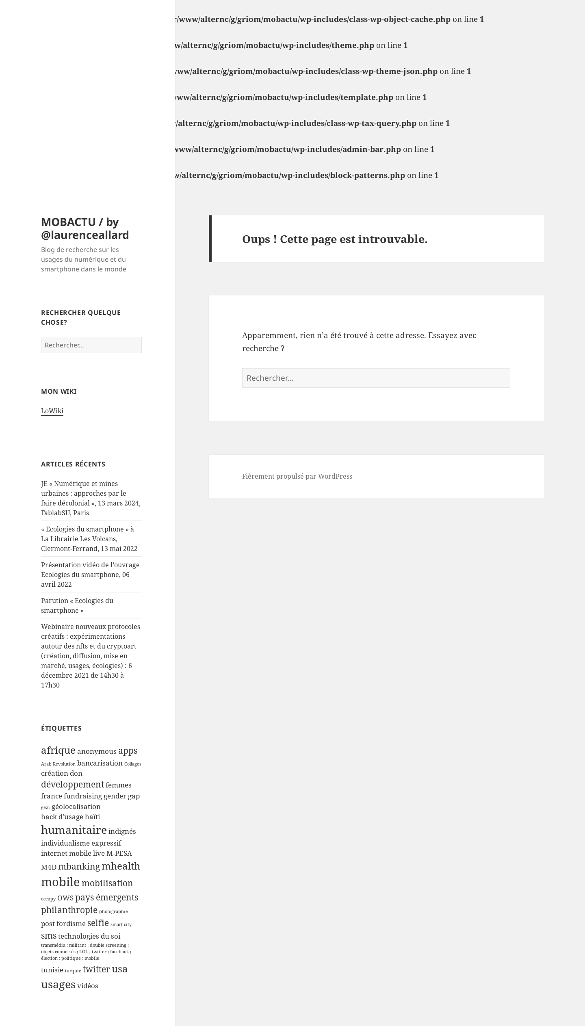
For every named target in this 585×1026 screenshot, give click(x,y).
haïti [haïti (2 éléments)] (92, 816)
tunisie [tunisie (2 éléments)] (52, 969)
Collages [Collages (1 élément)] (132, 764)
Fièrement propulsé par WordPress (297, 476)
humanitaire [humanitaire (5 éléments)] (74, 829)
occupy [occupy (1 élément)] (48, 899)
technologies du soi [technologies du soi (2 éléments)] (89, 936)
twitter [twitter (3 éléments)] (96, 969)
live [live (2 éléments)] (99, 853)
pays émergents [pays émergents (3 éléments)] (106, 897)
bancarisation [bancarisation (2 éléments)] (100, 763)
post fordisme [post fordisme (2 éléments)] (63, 923)
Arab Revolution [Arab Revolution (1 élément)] (58, 764)
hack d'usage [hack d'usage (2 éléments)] (62, 816)
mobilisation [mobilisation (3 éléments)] (107, 883)
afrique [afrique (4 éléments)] (58, 750)
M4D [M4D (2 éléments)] (48, 867)
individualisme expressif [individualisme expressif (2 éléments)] (81, 843)
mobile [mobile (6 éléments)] (60, 882)
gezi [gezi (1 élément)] (45, 807)
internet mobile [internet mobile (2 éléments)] (66, 853)
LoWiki (52, 410)
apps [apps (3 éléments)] (127, 750)
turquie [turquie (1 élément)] (73, 971)
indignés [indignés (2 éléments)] (122, 831)
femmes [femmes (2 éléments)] (119, 785)
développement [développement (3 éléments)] (72, 784)
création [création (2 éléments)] (54, 773)
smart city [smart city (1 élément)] (121, 924)
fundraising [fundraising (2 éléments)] (83, 795)
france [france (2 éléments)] (51, 795)
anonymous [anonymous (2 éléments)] (97, 751)
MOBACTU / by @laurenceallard (85, 228)
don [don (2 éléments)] (76, 773)
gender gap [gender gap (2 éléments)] (122, 795)
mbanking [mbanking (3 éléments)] (79, 866)
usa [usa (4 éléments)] (120, 968)
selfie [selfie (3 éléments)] (98, 922)
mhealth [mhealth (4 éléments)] (121, 865)
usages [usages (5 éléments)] (58, 983)
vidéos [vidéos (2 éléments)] (87, 985)
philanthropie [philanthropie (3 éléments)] (69, 909)
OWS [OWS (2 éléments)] (65, 897)
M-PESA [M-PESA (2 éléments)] (119, 853)
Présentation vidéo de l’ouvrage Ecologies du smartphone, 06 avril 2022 (90, 574)
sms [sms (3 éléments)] (48, 935)
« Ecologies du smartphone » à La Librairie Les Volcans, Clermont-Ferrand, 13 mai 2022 (89, 539)
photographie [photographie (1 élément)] (113, 911)
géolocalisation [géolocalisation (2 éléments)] (76, 806)
